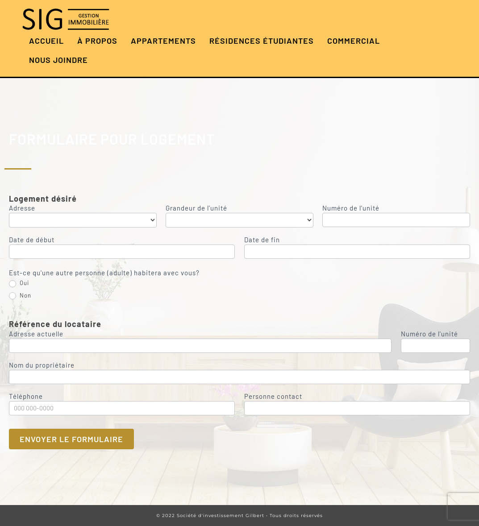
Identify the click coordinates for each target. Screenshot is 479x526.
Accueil (46, 41)
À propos (97, 41)
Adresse (22, 208)
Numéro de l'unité (350, 208)
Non (20, 296)
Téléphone (26, 396)
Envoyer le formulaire (71, 439)
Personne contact (273, 396)
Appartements (163, 41)
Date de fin (262, 240)
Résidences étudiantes (261, 41)
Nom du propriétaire (42, 365)
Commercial (353, 41)
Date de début (31, 240)
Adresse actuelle (36, 334)
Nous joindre (58, 60)
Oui (19, 283)
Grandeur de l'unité (196, 208)
